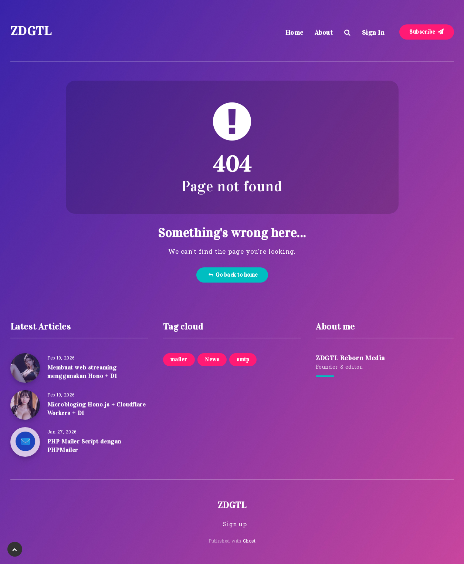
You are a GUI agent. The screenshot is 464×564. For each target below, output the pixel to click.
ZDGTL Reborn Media (350, 358)
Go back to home (233, 274)
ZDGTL (31, 30)
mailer (178, 359)
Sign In (373, 32)
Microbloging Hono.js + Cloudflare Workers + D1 (96, 408)
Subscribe (426, 31)
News (212, 359)
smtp (243, 359)
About (324, 32)
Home (294, 32)
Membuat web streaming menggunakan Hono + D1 (82, 371)
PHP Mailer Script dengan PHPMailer (84, 445)
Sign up (235, 524)
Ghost (249, 541)
